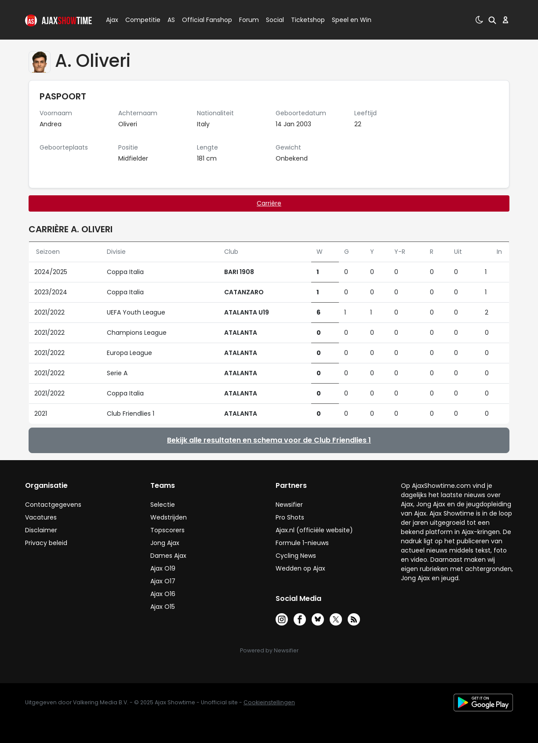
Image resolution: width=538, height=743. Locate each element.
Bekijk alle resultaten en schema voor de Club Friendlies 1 (269, 440)
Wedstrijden (168, 517)
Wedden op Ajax (300, 568)
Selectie (162, 504)
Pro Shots (290, 517)
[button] (492, 19)
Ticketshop (308, 19)
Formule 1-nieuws (302, 542)
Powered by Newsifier (269, 650)
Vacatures (41, 517)
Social (273, 19)
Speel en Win (351, 19)
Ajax (111, 19)
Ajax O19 (162, 568)
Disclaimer (41, 530)
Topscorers (167, 530)
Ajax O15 (162, 606)
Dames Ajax (168, 555)
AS (171, 19)
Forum (249, 19)
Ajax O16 (162, 593)
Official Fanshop (202, 19)
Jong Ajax (164, 542)
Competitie (139, 19)
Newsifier (289, 504)
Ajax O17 (162, 581)
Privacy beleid (46, 542)
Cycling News (296, 555)
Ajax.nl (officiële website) (314, 530)
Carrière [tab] (269, 203)
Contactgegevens (53, 504)
